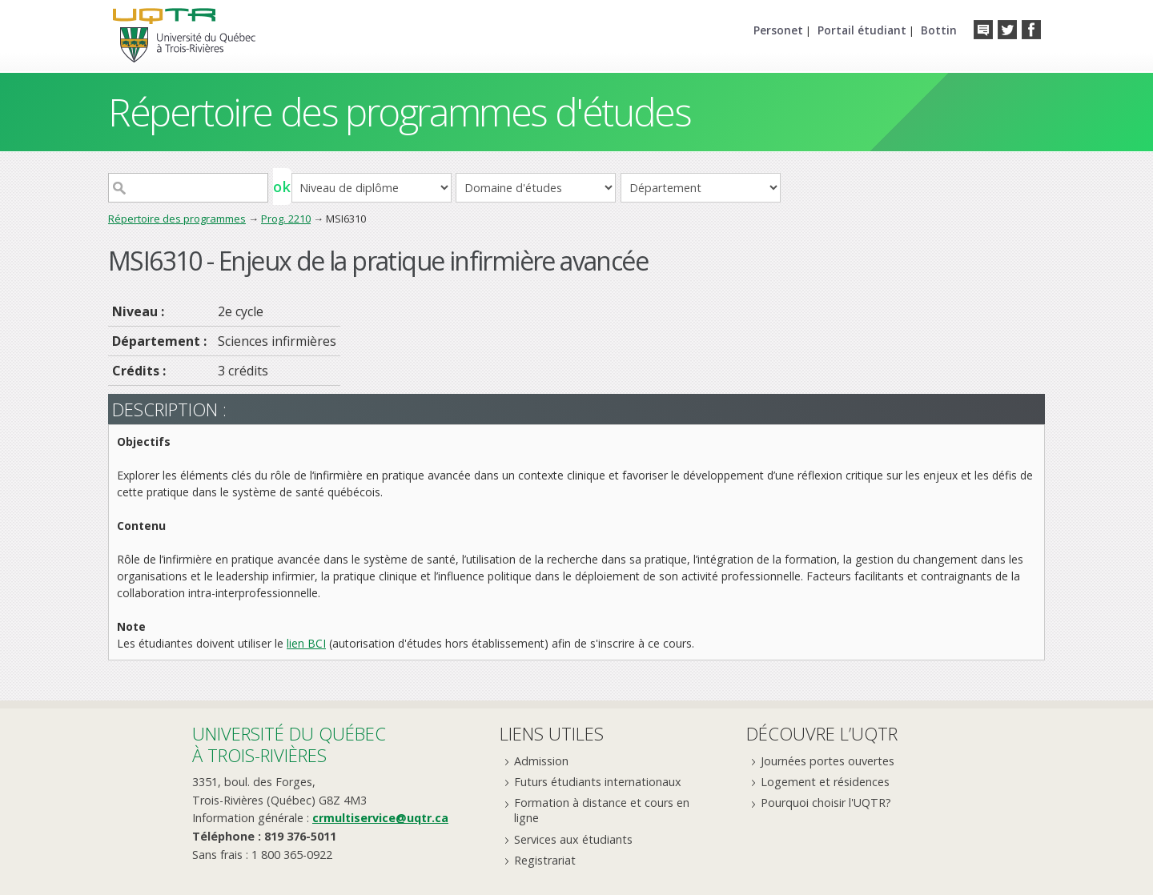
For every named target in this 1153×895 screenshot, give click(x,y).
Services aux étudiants (573, 839)
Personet (778, 30)
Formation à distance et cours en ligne (601, 810)
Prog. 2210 (286, 218)
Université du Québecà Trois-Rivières (289, 744)
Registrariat (545, 860)
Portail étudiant (862, 30)
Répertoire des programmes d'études (399, 112)
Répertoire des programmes (177, 218)
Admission (541, 761)
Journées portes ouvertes (827, 761)
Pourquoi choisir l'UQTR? (826, 802)
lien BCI (306, 643)
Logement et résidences (825, 781)
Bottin (939, 30)
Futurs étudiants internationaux (597, 781)
